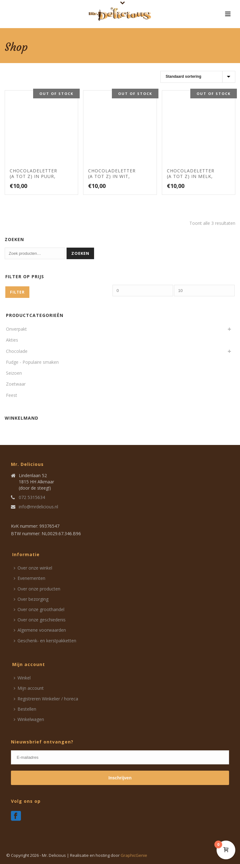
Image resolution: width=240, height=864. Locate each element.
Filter (17, 292)
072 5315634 (32, 497)
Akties (12, 340)
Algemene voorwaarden (40, 630)
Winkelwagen (29, 719)
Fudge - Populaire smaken (32, 362)
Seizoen (14, 373)
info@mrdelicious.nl (38, 507)
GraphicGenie (134, 855)
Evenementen (29, 578)
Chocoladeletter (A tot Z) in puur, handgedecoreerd (33, 179)
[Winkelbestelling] (197, 77)
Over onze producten (37, 589)
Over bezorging (31, 599)
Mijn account (29, 688)
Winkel (22, 678)
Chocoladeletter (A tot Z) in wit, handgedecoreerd (112, 179)
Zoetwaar (16, 384)
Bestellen (25, 709)
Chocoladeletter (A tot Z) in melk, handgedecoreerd (190, 179)
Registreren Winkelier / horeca (46, 699)
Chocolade (17, 351)
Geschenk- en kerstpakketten (45, 641)
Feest (11, 395)
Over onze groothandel (39, 609)
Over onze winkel (33, 568)
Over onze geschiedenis (40, 620)
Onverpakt (16, 329)
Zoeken (80, 253)
